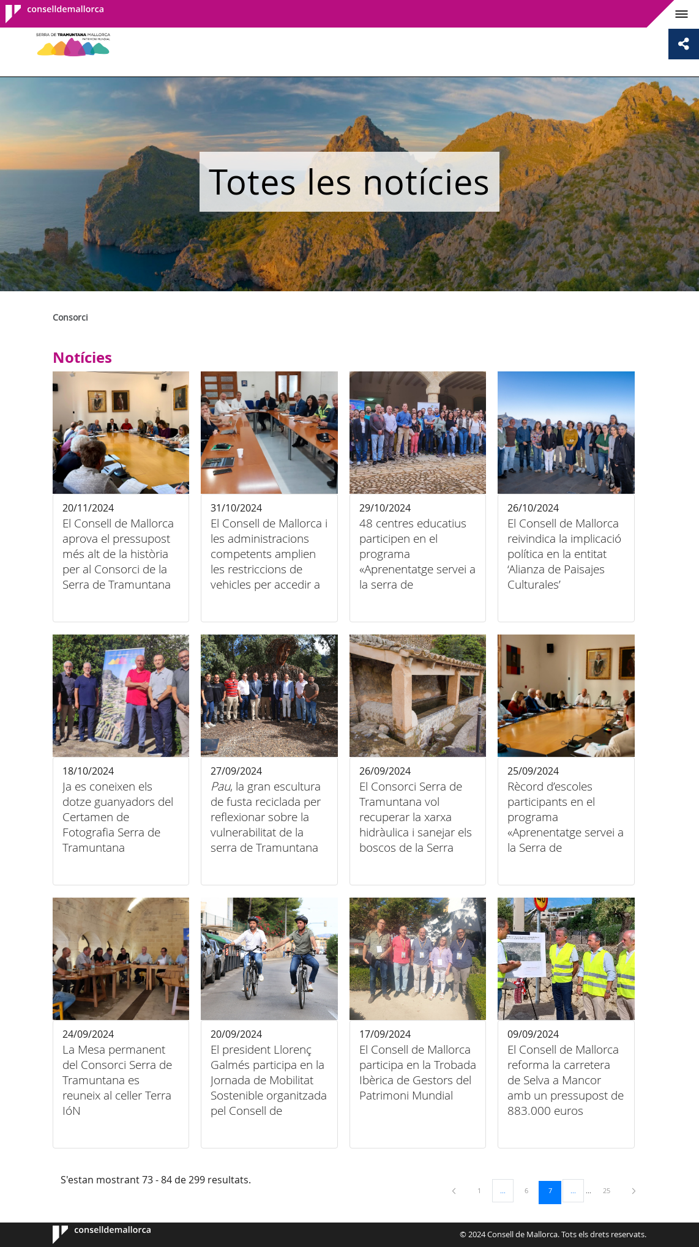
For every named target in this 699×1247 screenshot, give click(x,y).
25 (610, 1190)
